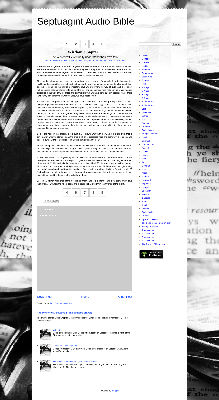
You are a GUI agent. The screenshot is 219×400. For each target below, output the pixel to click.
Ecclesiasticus (148, 212)
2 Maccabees (148, 233)
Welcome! (57, 330)
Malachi (145, 194)
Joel (144, 158)
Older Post (125, 296)
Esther (145, 116)
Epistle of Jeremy (150, 219)
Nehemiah (146, 112)
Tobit (144, 201)
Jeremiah (146, 141)
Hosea (145, 155)
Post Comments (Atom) (61, 303)
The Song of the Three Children (156, 223)
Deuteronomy (148, 73)
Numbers (146, 69)
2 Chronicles (147, 105)
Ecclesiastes (147, 130)
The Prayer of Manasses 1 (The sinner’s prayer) (64, 312)
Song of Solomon (150, 133)
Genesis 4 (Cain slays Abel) (66, 345)
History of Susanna (151, 226)
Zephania (146, 183)
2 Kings (145, 91)
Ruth (144, 84)
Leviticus (146, 66)
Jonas (145, 169)
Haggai (145, 187)
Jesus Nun (147, 77)
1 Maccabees (148, 230)
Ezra (144, 109)
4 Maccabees (148, 240)
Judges (145, 80)
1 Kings (145, 87)
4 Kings (145, 98)
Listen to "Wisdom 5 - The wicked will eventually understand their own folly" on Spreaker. (84, 60)
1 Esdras (146, 198)
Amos (144, 162)
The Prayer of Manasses (153, 244)
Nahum (145, 176)
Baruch (145, 215)
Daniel (145, 151)
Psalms (145, 123)
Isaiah (145, 137)
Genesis (146, 59)
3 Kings (145, 94)
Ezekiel (145, 148)
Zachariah (146, 191)
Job (143, 119)
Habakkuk (146, 180)
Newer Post (44, 296)
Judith (145, 205)
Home (85, 296)
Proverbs (146, 126)
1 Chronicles (147, 101)
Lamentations (148, 144)
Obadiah (146, 166)
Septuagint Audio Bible (85, 21)
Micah (145, 173)
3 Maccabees (148, 237)
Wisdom (145, 208)
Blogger (115, 391)
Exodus (145, 62)
